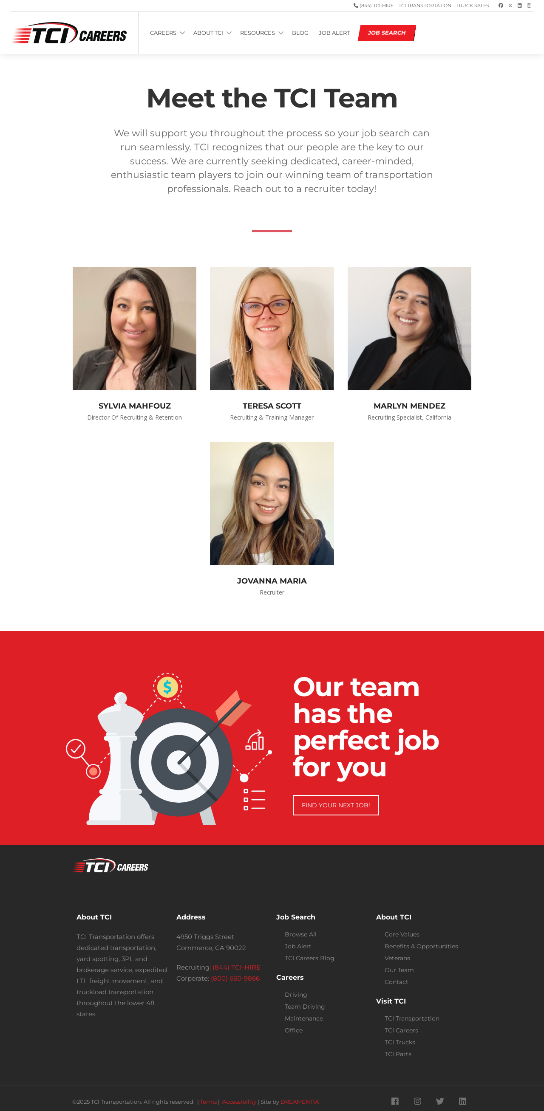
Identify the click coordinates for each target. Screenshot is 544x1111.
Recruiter (272, 592)
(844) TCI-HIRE (376, 5)
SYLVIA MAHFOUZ (135, 406)
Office (294, 1030)
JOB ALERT (334, 33)
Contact (396, 982)
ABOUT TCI (208, 33)
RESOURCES (257, 33)
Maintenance (304, 1018)
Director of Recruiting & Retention (134, 417)
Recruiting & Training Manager (272, 417)
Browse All (301, 934)
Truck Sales (472, 5)
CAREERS (163, 33)
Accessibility (239, 1102)
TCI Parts (398, 1054)
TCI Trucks (400, 1042)
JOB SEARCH (387, 33)
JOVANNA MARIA (272, 581)
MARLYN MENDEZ (409, 406)
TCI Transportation (425, 5)
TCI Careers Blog (309, 958)
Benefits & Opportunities (421, 946)
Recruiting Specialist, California (409, 417)
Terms (208, 1102)
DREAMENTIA (299, 1102)
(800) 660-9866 (235, 978)
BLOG (300, 33)
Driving (296, 994)
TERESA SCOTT (272, 406)
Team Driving (305, 1006)
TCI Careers (401, 1030)
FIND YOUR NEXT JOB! (336, 805)
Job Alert (298, 946)
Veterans (397, 958)
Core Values (402, 934)
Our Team (399, 970)
